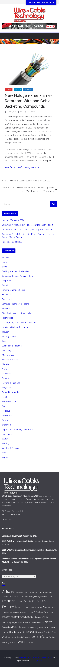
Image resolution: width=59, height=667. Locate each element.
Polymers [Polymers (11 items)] (38, 627)
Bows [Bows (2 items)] (17, 592)
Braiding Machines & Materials (15, 271)
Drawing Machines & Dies (13, 290)
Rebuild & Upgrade (10, 392)
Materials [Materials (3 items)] (40, 622)
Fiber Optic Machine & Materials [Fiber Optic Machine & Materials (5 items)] (29, 607)
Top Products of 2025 (12, 242)
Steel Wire (6, 425)
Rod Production (9, 401)
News (4, 369)
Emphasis (6, 294)
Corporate (6, 280)
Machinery (6, 350)
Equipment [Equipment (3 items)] (20, 601)
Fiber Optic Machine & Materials (16, 313)
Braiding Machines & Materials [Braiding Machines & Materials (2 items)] (34, 592)
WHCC (5, 452)
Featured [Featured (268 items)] (9, 607)
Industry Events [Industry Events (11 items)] (17, 617)
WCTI (22, 112)
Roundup (6, 411)
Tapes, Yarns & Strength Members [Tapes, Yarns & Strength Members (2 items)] (18, 637)
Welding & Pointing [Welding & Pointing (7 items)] (10, 642)
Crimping (6, 285)
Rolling (5, 406)
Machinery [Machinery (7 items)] (6, 622)
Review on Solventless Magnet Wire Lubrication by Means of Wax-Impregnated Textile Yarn (29, 189)
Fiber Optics (7, 318)
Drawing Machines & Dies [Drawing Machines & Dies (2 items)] (43, 597)
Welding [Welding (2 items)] (52, 637)
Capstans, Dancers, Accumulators (17, 276)
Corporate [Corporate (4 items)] (23, 596)
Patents (5, 378)
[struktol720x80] (29, 25)
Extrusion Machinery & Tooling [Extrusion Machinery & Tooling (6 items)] (37, 601)
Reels (4, 397)
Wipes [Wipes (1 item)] (31, 642)
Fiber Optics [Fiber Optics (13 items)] (49, 607)
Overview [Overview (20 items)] (7, 627)
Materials (6, 364)
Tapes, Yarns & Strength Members (17, 429)
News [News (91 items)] (49, 622)
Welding (5, 443)
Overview (6, 373)
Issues (5, 341)
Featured (18, 89)
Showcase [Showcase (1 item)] (40, 632)
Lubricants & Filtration (12, 346)
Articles (8, 89)
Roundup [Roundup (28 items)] (31, 631)
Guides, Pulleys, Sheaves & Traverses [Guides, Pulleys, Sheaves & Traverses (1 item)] (14, 612)
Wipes (5, 457)
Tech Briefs (28, 89)
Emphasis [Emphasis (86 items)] (8, 601)
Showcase (7, 415)
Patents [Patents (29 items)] (16, 627)
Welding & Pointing (10, 448)
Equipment (7, 299)
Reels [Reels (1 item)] (3, 632)
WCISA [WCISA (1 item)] (46, 637)
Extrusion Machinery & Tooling (15, 304)
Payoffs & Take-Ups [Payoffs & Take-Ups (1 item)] (28, 628)
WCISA (5, 439)
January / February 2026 (13, 220)
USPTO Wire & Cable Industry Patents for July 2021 (27, 181)
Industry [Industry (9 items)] (6, 617)
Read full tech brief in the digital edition (22, 167)
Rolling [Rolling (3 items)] (23, 632)
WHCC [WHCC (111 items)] (23, 642)
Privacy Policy (36, 661)
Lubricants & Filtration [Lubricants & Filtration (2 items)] (41, 617)
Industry (5, 332)
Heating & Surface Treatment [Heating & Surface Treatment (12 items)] (40, 612)
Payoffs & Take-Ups (11, 383)
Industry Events (9, 336)
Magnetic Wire (8, 355)
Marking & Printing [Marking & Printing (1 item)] (31, 622)
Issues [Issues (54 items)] (29, 616)
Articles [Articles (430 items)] (8, 591)
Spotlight (6, 420)
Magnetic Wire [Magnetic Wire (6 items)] (18, 622)
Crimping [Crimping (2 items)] (30, 597)
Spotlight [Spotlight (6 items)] (48, 632)
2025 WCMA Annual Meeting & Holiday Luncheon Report (27, 225)
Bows (4, 262)
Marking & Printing (10, 359)
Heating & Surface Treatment (15, 327)
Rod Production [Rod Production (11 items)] (13, 632)
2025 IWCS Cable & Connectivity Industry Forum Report (27, 229)
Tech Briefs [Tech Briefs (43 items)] (37, 636)
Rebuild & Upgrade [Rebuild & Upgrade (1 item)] (49, 628)
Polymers (6, 387)
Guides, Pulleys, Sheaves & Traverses (19, 322)
